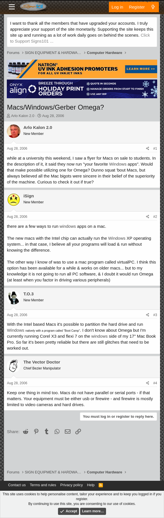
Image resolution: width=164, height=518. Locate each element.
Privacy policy (71, 485)
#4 (155, 383)
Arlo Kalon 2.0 (22, 116)
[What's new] (153, 7)
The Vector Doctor (41, 362)
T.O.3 (28, 293)
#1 (155, 149)
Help (91, 485)
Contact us (17, 485)
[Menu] (11, 7)
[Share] (147, 148)
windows (68, 226)
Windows (117, 164)
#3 (155, 315)
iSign (28, 195)
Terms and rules (43, 485)
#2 (155, 217)
